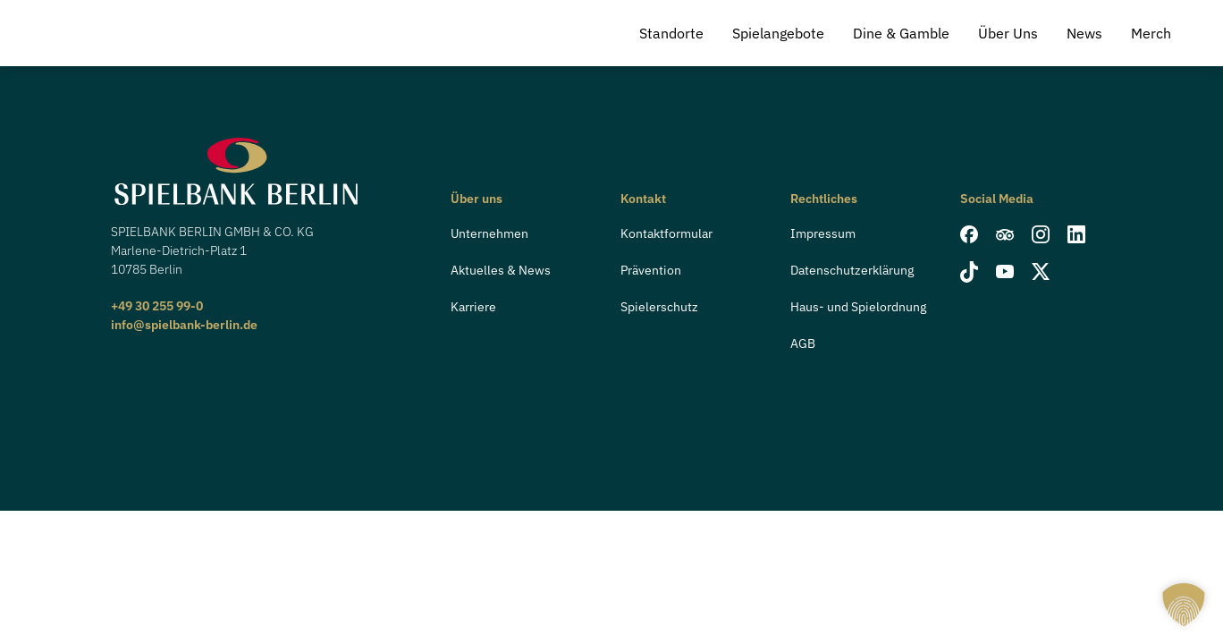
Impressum (823, 233)
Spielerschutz (659, 307)
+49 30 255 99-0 (157, 306)
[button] (1183, 604)
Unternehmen (489, 233)
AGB (802, 343)
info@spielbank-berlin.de (184, 325)
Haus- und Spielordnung (858, 307)
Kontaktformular (666, 233)
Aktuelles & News (501, 270)
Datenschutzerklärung (852, 270)
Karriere (473, 307)
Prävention (650, 270)
